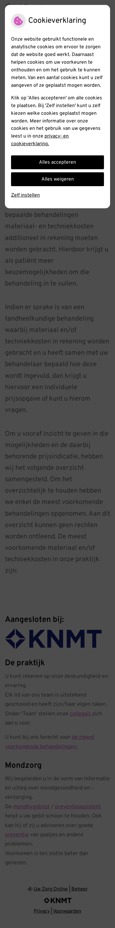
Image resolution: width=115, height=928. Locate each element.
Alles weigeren (57, 179)
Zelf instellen (25, 195)
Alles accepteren (57, 162)
